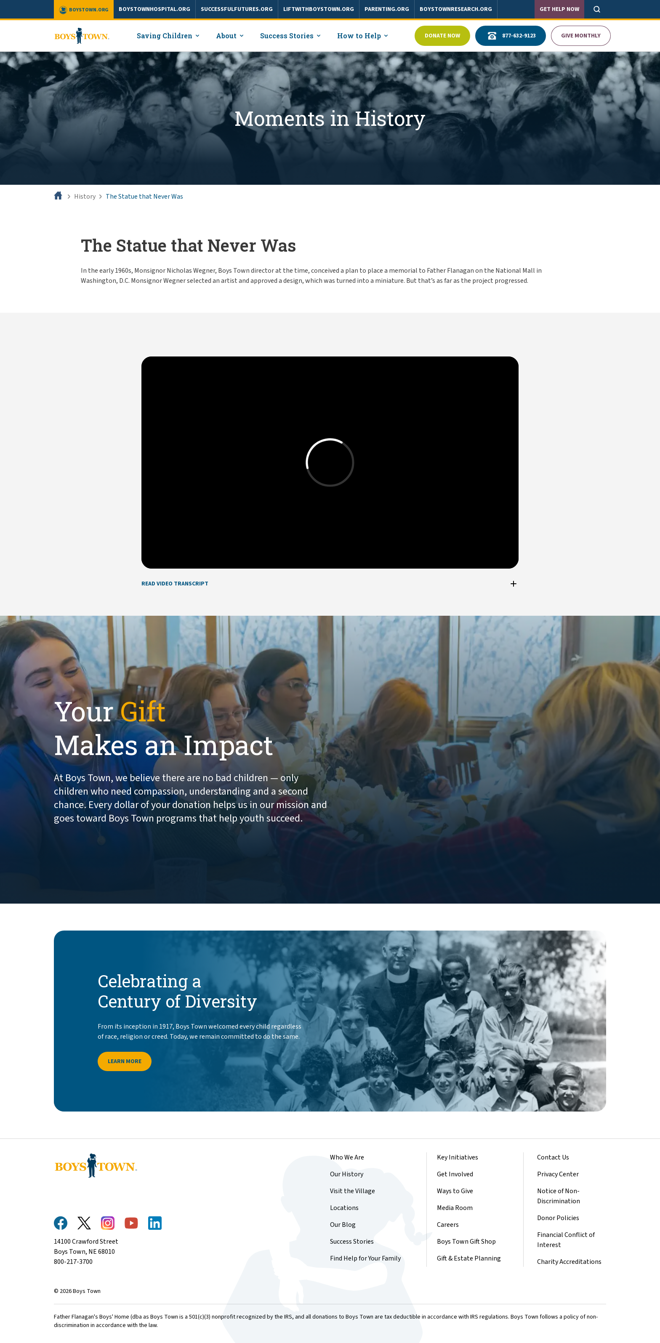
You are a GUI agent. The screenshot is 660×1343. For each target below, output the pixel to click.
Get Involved (455, 1174)
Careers (448, 1224)
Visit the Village (352, 1191)
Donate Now (442, 36)
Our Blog (343, 1224)
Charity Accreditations (569, 1261)
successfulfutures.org (237, 9)
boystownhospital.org (154, 9)
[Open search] (597, 9)
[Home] (59, 196)
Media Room (455, 1208)
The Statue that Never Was (144, 196)
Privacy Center (558, 1174)
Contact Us (553, 1157)
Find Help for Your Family (365, 1258)
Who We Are (347, 1157)
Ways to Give (455, 1191)
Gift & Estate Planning (469, 1258)
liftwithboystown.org (318, 9)
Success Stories (352, 1241)
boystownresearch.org (456, 9)
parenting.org (387, 9)
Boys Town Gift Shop (466, 1241)
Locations (344, 1208)
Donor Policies (558, 1218)
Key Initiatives (457, 1157)
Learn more (124, 1061)
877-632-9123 (510, 36)
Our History (346, 1174)
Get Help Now (559, 9)
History (85, 196)
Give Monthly (581, 36)
